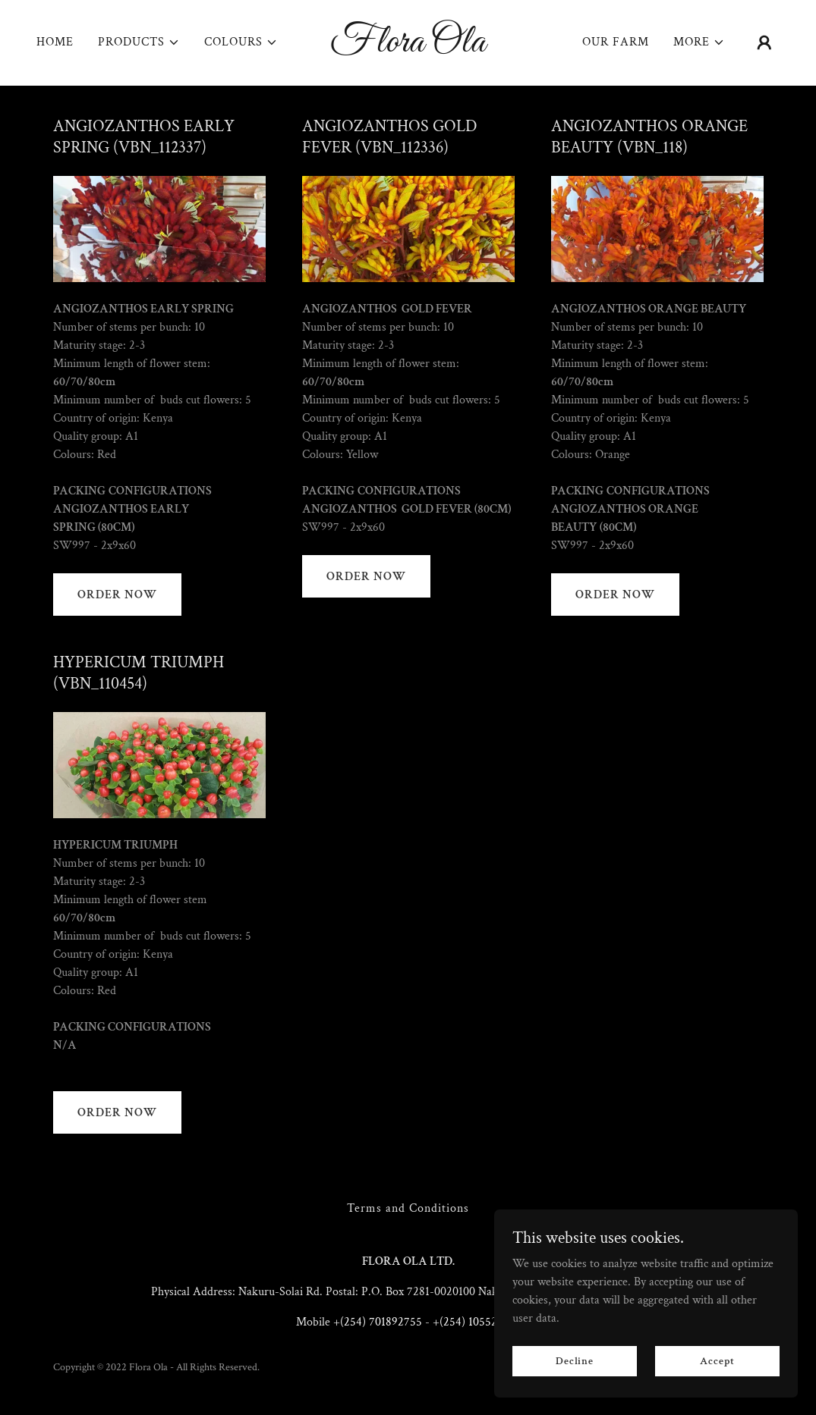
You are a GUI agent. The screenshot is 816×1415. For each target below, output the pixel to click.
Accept (717, 1360)
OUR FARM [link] (615, 42)
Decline (575, 1360)
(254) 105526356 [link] (480, 1322)
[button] (139, 42)
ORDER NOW (117, 595)
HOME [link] (55, 42)
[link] (407, 48)
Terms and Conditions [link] (408, 1208)
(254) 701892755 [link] (381, 1322)
